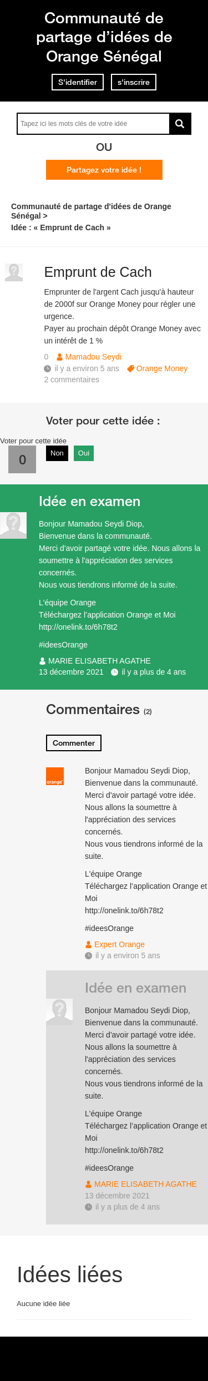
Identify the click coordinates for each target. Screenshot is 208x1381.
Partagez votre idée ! (104, 170)
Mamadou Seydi (93, 356)
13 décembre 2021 (71, 671)
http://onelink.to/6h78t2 (78, 627)
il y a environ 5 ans (127, 955)
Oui (83, 453)
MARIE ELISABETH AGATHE (99, 660)
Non (57, 453)
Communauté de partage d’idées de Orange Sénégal (104, 36)
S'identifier (77, 82)
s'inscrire (134, 82)
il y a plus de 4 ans (153, 671)
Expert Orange (119, 944)
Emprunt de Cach (98, 272)
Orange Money (162, 368)
